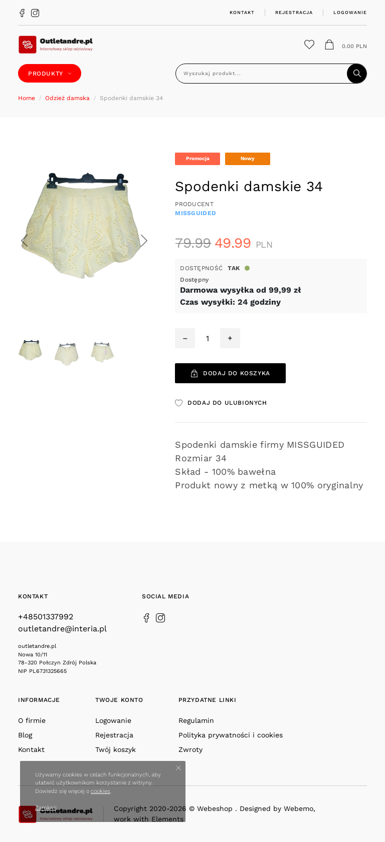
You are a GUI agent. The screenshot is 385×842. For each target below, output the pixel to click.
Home (26, 98)
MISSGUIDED (195, 213)
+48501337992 (45, 616)
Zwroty (190, 749)
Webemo (298, 808)
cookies (100, 791)
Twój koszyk (115, 749)
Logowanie (350, 12)
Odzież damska (67, 98)
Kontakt (242, 12)
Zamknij (46, 807)
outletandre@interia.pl (62, 628)
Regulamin (196, 720)
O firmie (32, 720)
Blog (25, 735)
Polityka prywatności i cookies (230, 735)
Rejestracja (294, 12)
